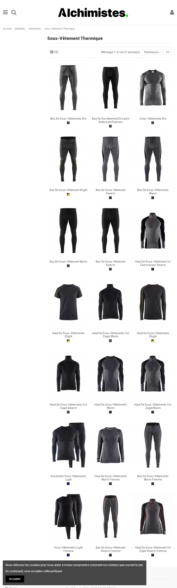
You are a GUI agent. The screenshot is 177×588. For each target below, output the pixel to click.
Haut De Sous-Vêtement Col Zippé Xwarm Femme (153, 549)
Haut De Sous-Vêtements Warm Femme (111, 478)
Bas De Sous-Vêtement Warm (68, 261)
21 (169, 52)
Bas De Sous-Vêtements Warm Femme (152, 478)
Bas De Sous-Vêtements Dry (68, 118)
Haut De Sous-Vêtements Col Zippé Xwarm (68, 406)
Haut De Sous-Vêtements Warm (111, 406)
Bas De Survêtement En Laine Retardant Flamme (110, 120)
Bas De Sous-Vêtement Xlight (68, 190)
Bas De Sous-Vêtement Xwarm (110, 191)
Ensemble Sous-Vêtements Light (68, 478)
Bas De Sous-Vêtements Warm (152, 191)
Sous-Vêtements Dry (153, 118)
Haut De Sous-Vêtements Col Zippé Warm (110, 335)
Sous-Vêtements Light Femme (68, 549)
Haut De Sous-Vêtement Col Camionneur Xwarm (153, 263)
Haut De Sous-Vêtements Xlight (68, 335)
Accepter (15, 578)
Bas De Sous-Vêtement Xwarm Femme (110, 549)
